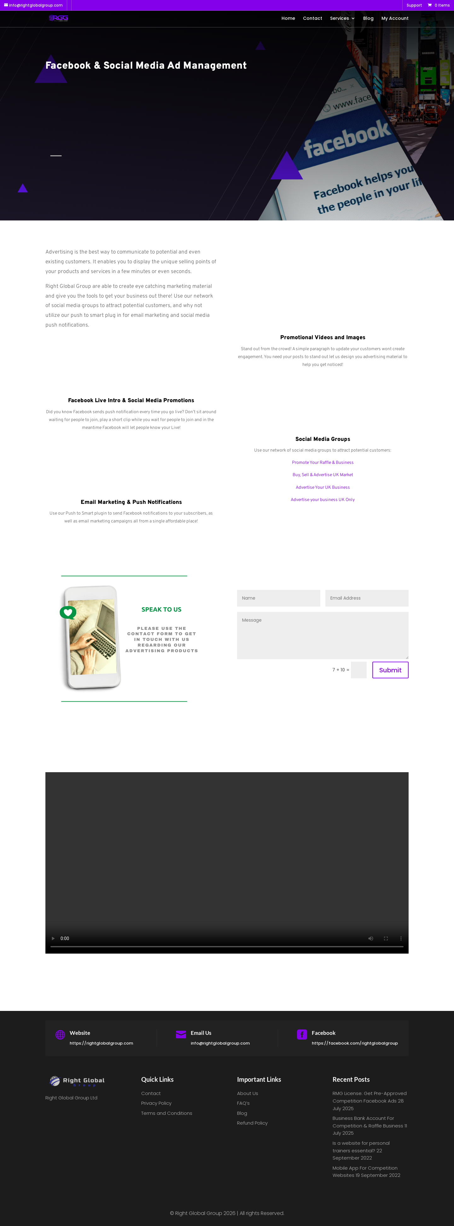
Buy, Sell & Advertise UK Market (323, 475)
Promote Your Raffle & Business (323, 462)
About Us (247, 1093)
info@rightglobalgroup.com (220, 1043)
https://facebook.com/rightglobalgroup (355, 1043)
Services (339, 18)
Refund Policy (252, 1123)
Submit (390, 670)
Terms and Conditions (166, 1113)
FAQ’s (243, 1103)
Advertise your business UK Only (323, 500)
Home (288, 18)
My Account (395, 18)
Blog (368, 18)
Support (414, 5)
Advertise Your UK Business (323, 487)
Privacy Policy (156, 1103)
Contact (312, 18)
